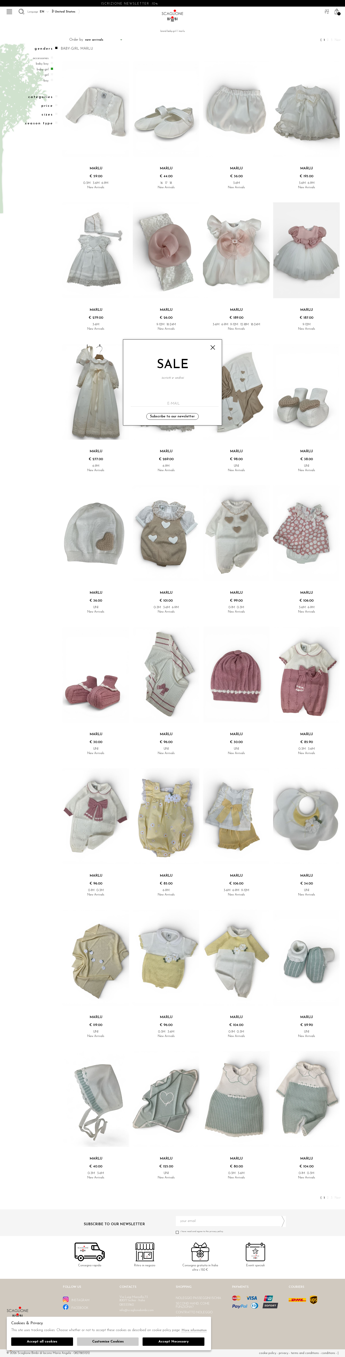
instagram (76, 1299)
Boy (46, 80)
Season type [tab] (41, 123)
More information (194, 1330)
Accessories (41, 58)
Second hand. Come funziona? (193, 1305)
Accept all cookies (42, 1341)
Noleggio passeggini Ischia (198, 1298)
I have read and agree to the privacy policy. (231, 1231)
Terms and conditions (305, 1353)
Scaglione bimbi (172, 17)
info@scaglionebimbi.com (136, 1310)
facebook (75, 1307)
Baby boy (42, 63)
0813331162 (126, 1304)
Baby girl (43, 69)
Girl (46, 75)
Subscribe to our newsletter (172, 416)
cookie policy (267, 1353)
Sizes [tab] (49, 114)
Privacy (283, 1353)
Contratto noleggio (194, 1312)
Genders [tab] (46, 49)
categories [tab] (42, 97)
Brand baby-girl (168, 31)
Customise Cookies (108, 1341)
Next (338, 40)
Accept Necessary (173, 1341)
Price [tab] (49, 106)
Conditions (328, 1353)
